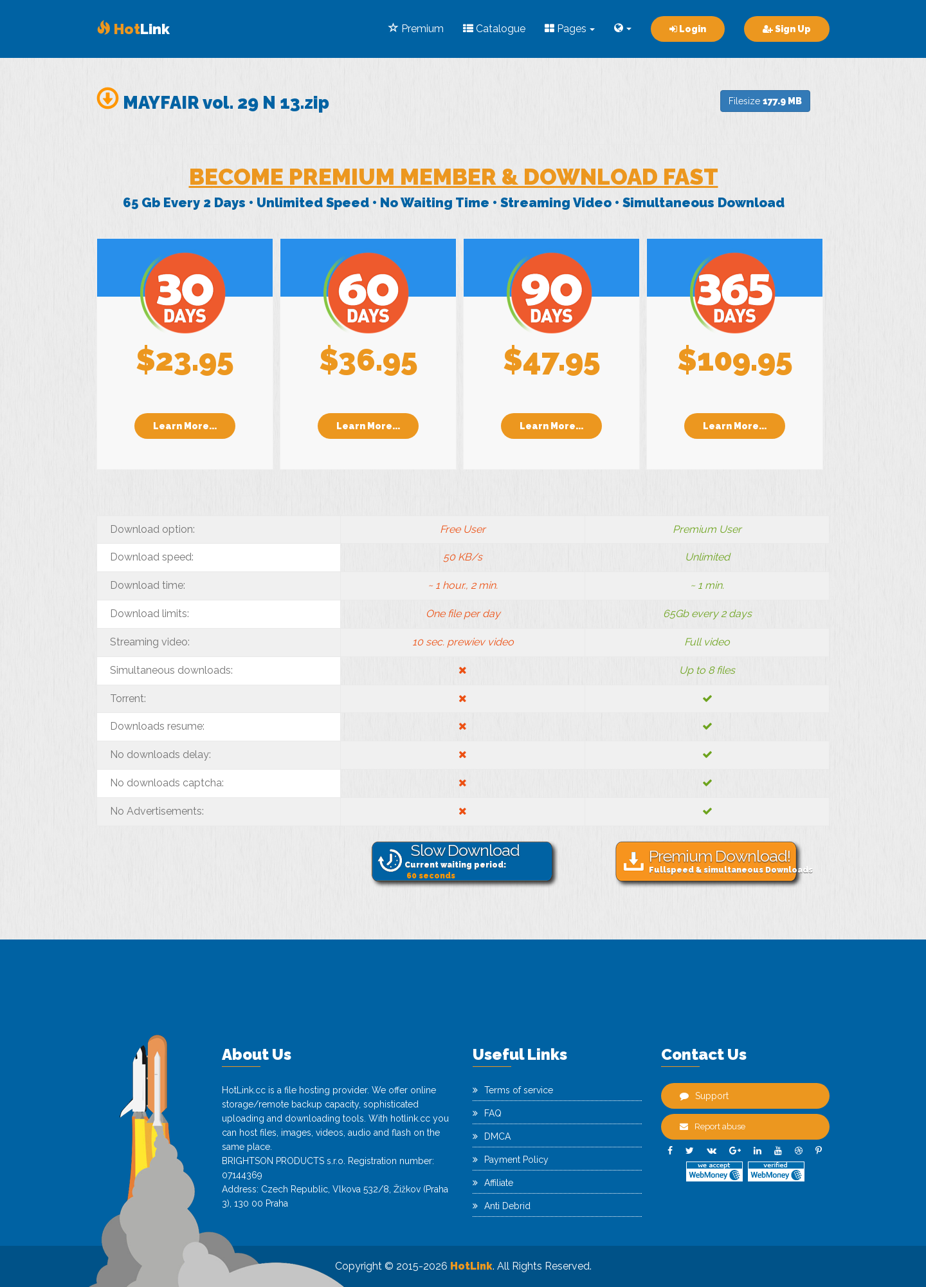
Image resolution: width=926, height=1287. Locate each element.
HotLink (471, 1266)
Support (704, 1096)
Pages (570, 29)
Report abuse (712, 1126)
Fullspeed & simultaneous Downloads (726, 860)
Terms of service (513, 1090)
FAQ (487, 1113)
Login (687, 29)
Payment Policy (511, 1159)
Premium (416, 29)
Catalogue (494, 29)
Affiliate (493, 1183)
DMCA (492, 1136)
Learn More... (185, 426)
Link (133, 29)
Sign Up (787, 29)
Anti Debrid (502, 1206)
